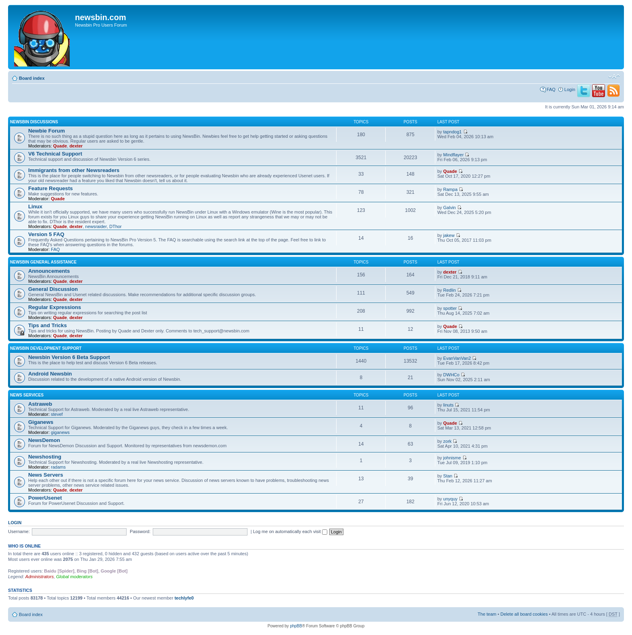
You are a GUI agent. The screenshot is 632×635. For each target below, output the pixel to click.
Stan (448, 475)
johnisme (452, 457)
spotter (450, 308)
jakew (449, 235)
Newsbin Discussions (34, 122)
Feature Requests (50, 188)
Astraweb (40, 404)
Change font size (614, 76)
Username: (19, 531)
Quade (60, 145)
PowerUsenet (45, 498)
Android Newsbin (50, 374)
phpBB (296, 626)
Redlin (449, 290)
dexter (76, 145)
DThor (115, 226)
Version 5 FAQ (46, 234)
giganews (60, 432)
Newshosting (44, 457)
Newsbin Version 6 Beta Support (69, 357)
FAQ (551, 89)
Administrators (39, 576)
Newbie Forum (46, 131)
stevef (56, 414)
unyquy (450, 498)
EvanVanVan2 (457, 358)
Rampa (450, 189)
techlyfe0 (184, 598)
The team (487, 614)
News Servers (45, 475)
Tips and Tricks (47, 325)
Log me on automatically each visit (290, 531)
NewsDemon (44, 440)
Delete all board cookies (523, 614)
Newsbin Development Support (45, 348)
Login (569, 89)
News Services (27, 395)
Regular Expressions (54, 307)
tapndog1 (452, 131)
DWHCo (451, 374)
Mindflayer (453, 154)
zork (447, 441)
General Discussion (53, 289)
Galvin (449, 207)
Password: (140, 531)
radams (58, 467)
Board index (32, 78)
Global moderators (74, 576)
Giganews (40, 422)
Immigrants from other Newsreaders (73, 170)
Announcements (49, 271)
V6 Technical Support (55, 154)
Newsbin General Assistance (43, 262)
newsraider (96, 226)
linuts (448, 405)
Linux (35, 206)
